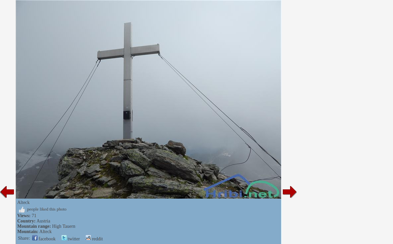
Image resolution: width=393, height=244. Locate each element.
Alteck (45, 231)
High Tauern (63, 226)
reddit (94, 238)
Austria (43, 221)
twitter (70, 238)
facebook (44, 238)
